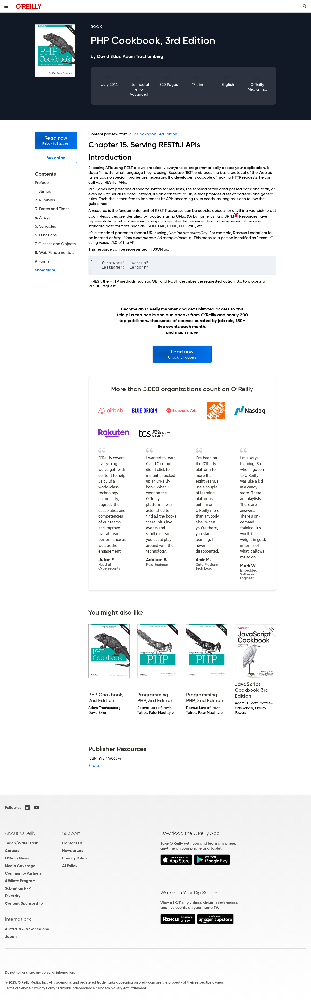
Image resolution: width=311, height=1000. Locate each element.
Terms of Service (18, 988)
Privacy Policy (74, 858)
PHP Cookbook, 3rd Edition (153, 134)
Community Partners (23, 873)
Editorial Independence (76, 988)
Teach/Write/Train (21, 843)
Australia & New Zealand (27, 928)
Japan (11, 936)
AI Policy (69, 865)
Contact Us (72, 843)
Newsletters (72, 850)
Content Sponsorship (24, 903)
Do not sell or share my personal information (39, 972)
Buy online (55, 157)
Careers (12, 850)
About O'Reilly (20, 833)
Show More (45, 270)
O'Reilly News (17, 858)
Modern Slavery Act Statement (122, 988)
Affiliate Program (20, 880)
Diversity (12, 895)
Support (71, 833)
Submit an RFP (18, 888)
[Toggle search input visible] (305, 6)
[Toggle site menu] (6, 6)
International (19, 919)
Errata (93, 765)
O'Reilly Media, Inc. (257, 87)
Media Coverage (20, 865)
